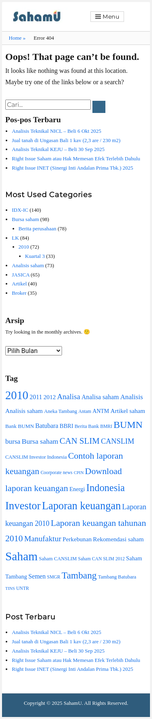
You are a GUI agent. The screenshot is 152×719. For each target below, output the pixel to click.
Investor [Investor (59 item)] (23, 506)
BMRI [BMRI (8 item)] (106, 426)
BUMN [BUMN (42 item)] (128, 424)
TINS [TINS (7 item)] (10, 588)
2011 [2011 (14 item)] (36, 397)
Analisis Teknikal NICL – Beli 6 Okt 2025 (56, 131)
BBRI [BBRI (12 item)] (66, 426)
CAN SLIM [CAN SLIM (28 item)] (80, 441)
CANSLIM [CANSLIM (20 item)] (117, 441)
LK (15, 238)
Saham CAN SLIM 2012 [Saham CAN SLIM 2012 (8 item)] (101, 559)
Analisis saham (28, 265)
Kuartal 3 (35, 256)
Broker (19, 293)
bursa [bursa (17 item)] (12, 441)
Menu (111, 16)
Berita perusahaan (37, 228)
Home (17, 38)
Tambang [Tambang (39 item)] (79, 575)
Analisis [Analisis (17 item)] (131, 397)
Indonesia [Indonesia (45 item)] (105, 487)
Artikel (19, 284)
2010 (24, 247)
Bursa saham (25, 219)
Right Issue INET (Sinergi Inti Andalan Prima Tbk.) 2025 (72, 168)
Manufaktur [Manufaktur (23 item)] (42, 538)
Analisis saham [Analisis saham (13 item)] (24, 410)
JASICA (20, 275)
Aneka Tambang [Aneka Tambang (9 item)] (60, 411)
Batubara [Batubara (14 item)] (46, 425)
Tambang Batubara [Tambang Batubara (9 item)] (117, 577)
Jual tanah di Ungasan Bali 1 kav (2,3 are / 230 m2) (66, 140)
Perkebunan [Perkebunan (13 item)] (77, 539)
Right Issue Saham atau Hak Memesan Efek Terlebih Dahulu (76, 158)
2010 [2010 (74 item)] (16, 395)
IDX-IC (20, 210)
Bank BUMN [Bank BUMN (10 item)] (19, 426)
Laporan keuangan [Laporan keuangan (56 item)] (81, 506)
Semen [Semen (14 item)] (37, 576)
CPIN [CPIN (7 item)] (78, 472)
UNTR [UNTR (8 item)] (22, 588)
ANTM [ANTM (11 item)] (100, 411)
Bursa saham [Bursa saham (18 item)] (39, 441)
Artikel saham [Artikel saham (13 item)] (127, 410)
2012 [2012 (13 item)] (49, 397)
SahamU (73, 703)
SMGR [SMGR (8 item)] (53, 577)
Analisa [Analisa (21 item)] (68, 396)
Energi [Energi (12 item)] (77, 489)
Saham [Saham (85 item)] (21, 556)
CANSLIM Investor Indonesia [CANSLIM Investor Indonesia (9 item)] (36, 457)
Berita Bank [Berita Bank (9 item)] (87, 426)
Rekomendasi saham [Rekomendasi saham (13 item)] (118, 539)
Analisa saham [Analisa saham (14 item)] (100, 397)
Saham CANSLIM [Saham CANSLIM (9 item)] (58, 559)
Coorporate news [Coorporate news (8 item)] (57, 472)
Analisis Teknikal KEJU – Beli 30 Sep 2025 (58, 149)
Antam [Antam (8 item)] (85, 411)
